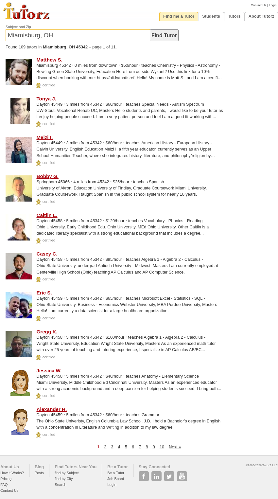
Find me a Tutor (178, 16)
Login (272, 5)
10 (162, 446)
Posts (39, 473)
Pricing (5, 479)
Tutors (234, 16)
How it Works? (12, 473)
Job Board (115, 479)
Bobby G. (47, 176)
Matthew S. (49, 59)
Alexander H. (51, 409)
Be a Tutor (117, 466)
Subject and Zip (18, 27)
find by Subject (66, 473)
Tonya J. (46, 98)
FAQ (4, 485)
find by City (64, 479)
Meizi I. (44, 137)
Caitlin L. (46, 215)
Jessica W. (48, 370)
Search (60, 485)
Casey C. (46, 254)
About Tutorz (261, 16)
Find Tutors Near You (75, 466)
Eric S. (44, 292)
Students (211, 16)
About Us (9, 466)
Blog (39, 466)
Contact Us (258, 5)
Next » (175, 446)
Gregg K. (46, 331)
